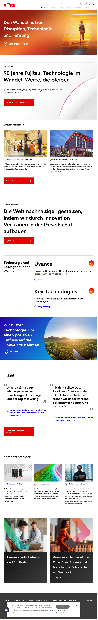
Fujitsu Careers (59, 578)
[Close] (77, 606)
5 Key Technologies (43, 306)
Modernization (41, 484)
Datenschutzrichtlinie (20, 600)
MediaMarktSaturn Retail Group (63, 159)
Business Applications (75, 484)
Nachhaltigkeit (90, 7)
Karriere (72, 4)
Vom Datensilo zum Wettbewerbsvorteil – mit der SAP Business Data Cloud (73, 418)
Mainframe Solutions (13, 484)
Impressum (8, 600)
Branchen (43, 7)
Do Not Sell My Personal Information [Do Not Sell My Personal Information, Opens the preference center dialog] (62, 612)
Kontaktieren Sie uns (14, 568)
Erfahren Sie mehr (16, 44)
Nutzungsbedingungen (59, 600)
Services (53, 7)
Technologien (77, 7)
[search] (93, 4)
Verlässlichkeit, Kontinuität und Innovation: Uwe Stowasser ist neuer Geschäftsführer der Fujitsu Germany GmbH (26, 412)
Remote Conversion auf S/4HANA (18, 159)
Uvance (69, 7)
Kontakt (89, 600)
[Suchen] (89, 3)
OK (63, 606)
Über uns (63, 4)
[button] (6, 610)
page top (94, 598)
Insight (62, 7)
